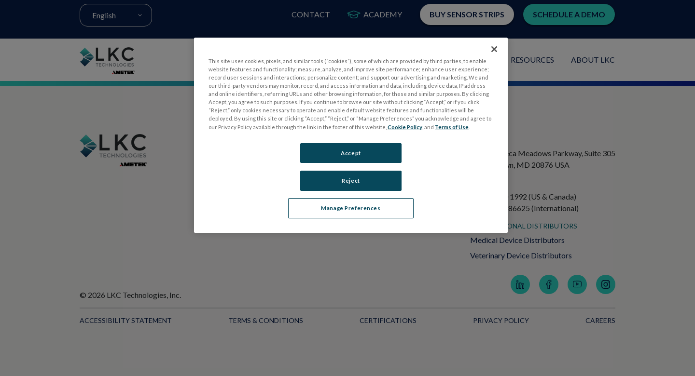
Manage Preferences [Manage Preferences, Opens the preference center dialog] (350, 208)
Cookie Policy (405, 127)
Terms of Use (452, 127)
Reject (351, 180)
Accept (351, 153)
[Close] (494, 49)
